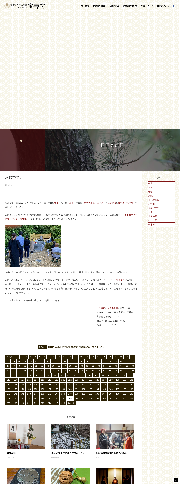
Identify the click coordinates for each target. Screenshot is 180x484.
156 (42, 273)
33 (59, 245)
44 (121, 245)
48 (13, 250)
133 (15, 268)
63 (99, 250)
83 (81, 254)
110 (116, 259)
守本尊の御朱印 (38, 444)
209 (15, 287)
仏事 (150, 96)
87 (104, 254)
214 (49, 287)
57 (64, 250)
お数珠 (151, 88)
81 (70, 254)
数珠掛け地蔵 (37, 441)
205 (117, 282)
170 (8, 277)
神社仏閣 (152, 104)
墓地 (71, 86)
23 (132, 240)
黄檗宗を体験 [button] (99, 6)
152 (15, 273)
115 (22, 264)
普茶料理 (35, 449)
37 (81, 245)
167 (117, 273)
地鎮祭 (73, 439)
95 (19, 259)
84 (87, 254)
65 (110, 250)
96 (25, 259)
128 (111, 264)
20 (115, 240)
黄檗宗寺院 (153, 92)
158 (56, 273)
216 (63, 287)
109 (109, 259)
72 (19, 254)
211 (29, 287)
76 (42, 254)
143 (83, 268)
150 (131, 268)
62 (93, 250)
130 (124, 264)
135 (29, 268)
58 (70, 250)
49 (19, 250)
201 (90, 282)
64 (104, 250)
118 (42, 264)
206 (124, 282)
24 (8, 245)
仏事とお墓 (72, 428)
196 (56, 282)
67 (121, 250)
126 (97, 264)
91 (127, 254)
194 (42, 282)
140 (63, 268)
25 (13, 245)
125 (90, 264)
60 (81, 250)
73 (25, 254)
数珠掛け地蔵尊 (125, 86)
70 (8, 254)
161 (76, 273)
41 (104, 245)
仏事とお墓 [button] (114, 6)
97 (30, 259)
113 (8, 264)
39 (93, 245)
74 (30, 254)
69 (133, 250)
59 (76, 250)
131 (131, 264)
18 (104, 240)
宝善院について (106, 428)
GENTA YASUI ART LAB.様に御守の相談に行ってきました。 (71, 231)
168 (124, 273)
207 (131, 282)
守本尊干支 (106, 434)
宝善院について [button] (130, 6)
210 (22, 287)
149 (124, 268)
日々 (150, 71)
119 (49, 264)
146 (104, 268)
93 (8, 259)
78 (53, 254)
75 (36, 254)
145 (97, 268)
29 (36, 245)
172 (22, 277)
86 (99, 254)
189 (8, 282)
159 (63, 273)
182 (90, 277)
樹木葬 (100, 86)
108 (103, 259)
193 (36, 282)
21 (121, 240)
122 (70, 264)
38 (87, 245)
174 (36, 277)
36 (76, 245)
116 (29, 264)
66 (116, 250)
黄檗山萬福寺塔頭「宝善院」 (113, 431)
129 (117, 264)
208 (8, 287)
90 (121, 254)
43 (116, 245)
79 (59, 254)
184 (104, 277)
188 (131, 277)
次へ (71, 287)
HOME (6, 409)
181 (83, 277)
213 (42, 287)
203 (104, 282)
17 (98, 240)
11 (64, 240)
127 (104, 264)
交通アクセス (147, 6)
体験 (150, 75)
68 (127, 250)
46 (133, 245)
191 (22, 282)
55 (53, 250)
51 (30, 250)
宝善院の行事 (107, 437)
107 (96, 259)
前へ (10, 240)
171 (15, 277)
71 (13, 254)
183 (97, 277)
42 (110, 245)
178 (63, 277)
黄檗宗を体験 (34, 438)
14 (81, 240)
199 (76, 282)
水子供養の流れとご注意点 (42, 434)
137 (42, 268)
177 (56, 277)
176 (49, 277)
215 (56, 287)
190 (15, 282)
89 (116, 254)
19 (109, 240)
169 (131, 273)
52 (36, 250)
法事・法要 (74, 431)
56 (59, 250)
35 (70, 245)
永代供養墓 (89, 86)
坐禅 (150, 67)
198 (70, 282)
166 (111, 273)
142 (76, 268)
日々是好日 (144, 431)
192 (29, 282)
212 (36, 287)
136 (36, 268)
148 (117, 268)
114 (15, 264)
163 (90, 273)
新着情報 (120, 164)
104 (75, 259)
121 (63, 264)
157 (49, 273)
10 (58, 240)
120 (56, 264)
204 (111, 282)
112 (130, 259)
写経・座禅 (36, 447)
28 (30, 245)
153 (22, 273)
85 (93, 254)
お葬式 (73, 437)
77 (47, 254)
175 (42, 277)
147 (111, 268)
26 (19, 245)
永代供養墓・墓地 (77, 434)
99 (42, 259)
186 (117, 277)
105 (82, 259)
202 (97, 282)
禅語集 (104, 439)
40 (99, 245)
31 (47, 245)
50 (25, 250)
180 (76, 277)
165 (104, 273)
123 (76, 264)
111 (123, 259)
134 (22, 268)
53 (42, 250)
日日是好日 (15, 409)
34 (64, 245)
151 (8, 273)
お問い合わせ (163, 6)
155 (36, 273)
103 (68, 259)
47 (8, 250)
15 (87, 240)
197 (63, 282)
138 (49, 268)
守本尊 (57, 86)
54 (47, 250)
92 (133, 254)
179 (70, 277)
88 (110, 254)
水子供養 (112, 86)
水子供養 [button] (85, 6)
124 (83, 264)
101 (55, 259)
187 (124, 277)
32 (53, 245)
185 (111, 277)
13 (75, 240)
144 (90, 268)
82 (76, 254)
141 (70, 268)
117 (36, 264)
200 (83, 282)
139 (56, 268)
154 (29, 273)
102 (62, 259)
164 (97, 273)
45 (127, 245)
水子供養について (38, 431)
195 (49, 282)
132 (8, 268)
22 (126, 240)
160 (70, 273)
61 (87, 250)
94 (13, 259)
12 (70, 240)
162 (83, 273)
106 (89, 259)
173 (29, 277)
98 (36, 259)
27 (25, 245)
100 (48, 259)
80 (64, 254)
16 (92, 240)
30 (42, 245)
